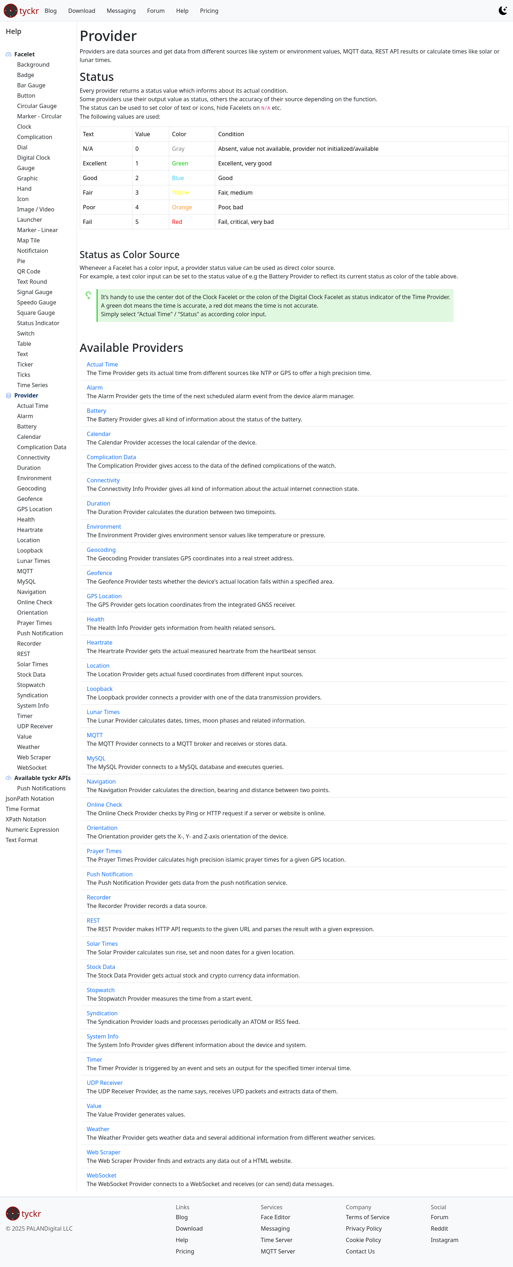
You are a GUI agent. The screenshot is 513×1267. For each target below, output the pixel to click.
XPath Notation (26, 819)
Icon (23, 199)
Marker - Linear (37, 230)
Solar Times (32, 664)
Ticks (23, 375)
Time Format (23, 809)
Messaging (121, 11)
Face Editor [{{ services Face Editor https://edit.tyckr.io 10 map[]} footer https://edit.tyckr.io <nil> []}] (275, 1217)
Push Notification (40, 633)
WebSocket (32, 767)
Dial (22, 147)
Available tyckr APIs (42, 778)
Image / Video (36, 209)
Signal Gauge (34, 292)
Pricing (209, 11)
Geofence (29, 499)
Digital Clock (33, 157)
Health (26, 519)
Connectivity (33, 457)
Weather (28, 747)
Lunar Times (33, 561)
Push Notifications (41, 788)
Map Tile (28, 240)
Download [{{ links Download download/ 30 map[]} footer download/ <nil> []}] (189, 1228)
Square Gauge (36, 313)
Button (26, 95)
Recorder (29, 643)
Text (22, 354)
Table (24, 344)
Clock (24, 126)
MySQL (26, 581)
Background (33, 64)
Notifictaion (32, 251)
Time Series (32, 385)
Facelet (24, 54)
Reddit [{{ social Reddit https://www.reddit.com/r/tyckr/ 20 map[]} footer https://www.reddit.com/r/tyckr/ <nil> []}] (439, 1228)
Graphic (27, 178)
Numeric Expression (32, 829)
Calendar (29, 437)
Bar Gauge (31, 85)
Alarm (25, 416)
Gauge (26, 168)
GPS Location (34, 509)
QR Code (28, 271)
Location (28, 540)
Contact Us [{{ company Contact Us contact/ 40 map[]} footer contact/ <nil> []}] (360, 1251)
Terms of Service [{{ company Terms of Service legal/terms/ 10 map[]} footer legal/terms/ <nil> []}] (368, 1217)
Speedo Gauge (36, 302)
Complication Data (42, 447)
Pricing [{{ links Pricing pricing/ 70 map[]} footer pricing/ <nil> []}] (185, 1251)
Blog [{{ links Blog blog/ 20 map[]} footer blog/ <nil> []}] (182, 1217)
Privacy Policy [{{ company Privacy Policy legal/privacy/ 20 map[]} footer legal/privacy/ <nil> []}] (364, 1228)
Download (81, 11)
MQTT (25, 571)
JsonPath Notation (30, 798)
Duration (29, 468)
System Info (33, 705)
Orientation (32, 612)
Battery (27, 426)
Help (182, 11)
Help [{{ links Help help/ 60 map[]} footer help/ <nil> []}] (182, 1240)
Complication (34, 137)
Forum (156, 11)
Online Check (34, 602)
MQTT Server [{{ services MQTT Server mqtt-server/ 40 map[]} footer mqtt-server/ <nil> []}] (278, 1251)
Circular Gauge (37, 106)
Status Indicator (38, 323)
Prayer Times (34, 623)
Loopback (30, 550)
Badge (25, 75)
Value (24, 736)
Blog (51, 11)
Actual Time (32, 406)
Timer (25, 716)
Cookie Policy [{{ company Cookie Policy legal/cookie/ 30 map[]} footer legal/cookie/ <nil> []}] (363, 1240)
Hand (24, 189)
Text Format (21, 840)
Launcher (29, 220)
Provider (26, 395)
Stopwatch (31, 685)
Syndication (32, 695)
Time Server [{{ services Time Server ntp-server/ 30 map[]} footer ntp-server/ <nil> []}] (276, 1240)
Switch (26, 333)
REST (23, 654)
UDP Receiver (35, 726)
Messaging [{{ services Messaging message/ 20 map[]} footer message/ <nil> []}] (275, 1228)
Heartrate (30, 530)
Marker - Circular (39, 116)
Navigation (31, 592)
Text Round (32, 282)
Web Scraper (34, 757)
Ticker (25, 364)
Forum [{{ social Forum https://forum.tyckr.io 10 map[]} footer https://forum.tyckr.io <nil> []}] (439, 1217)
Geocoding (31, 488)
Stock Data (31, 674)
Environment (34, 478)
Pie (21, 261)
